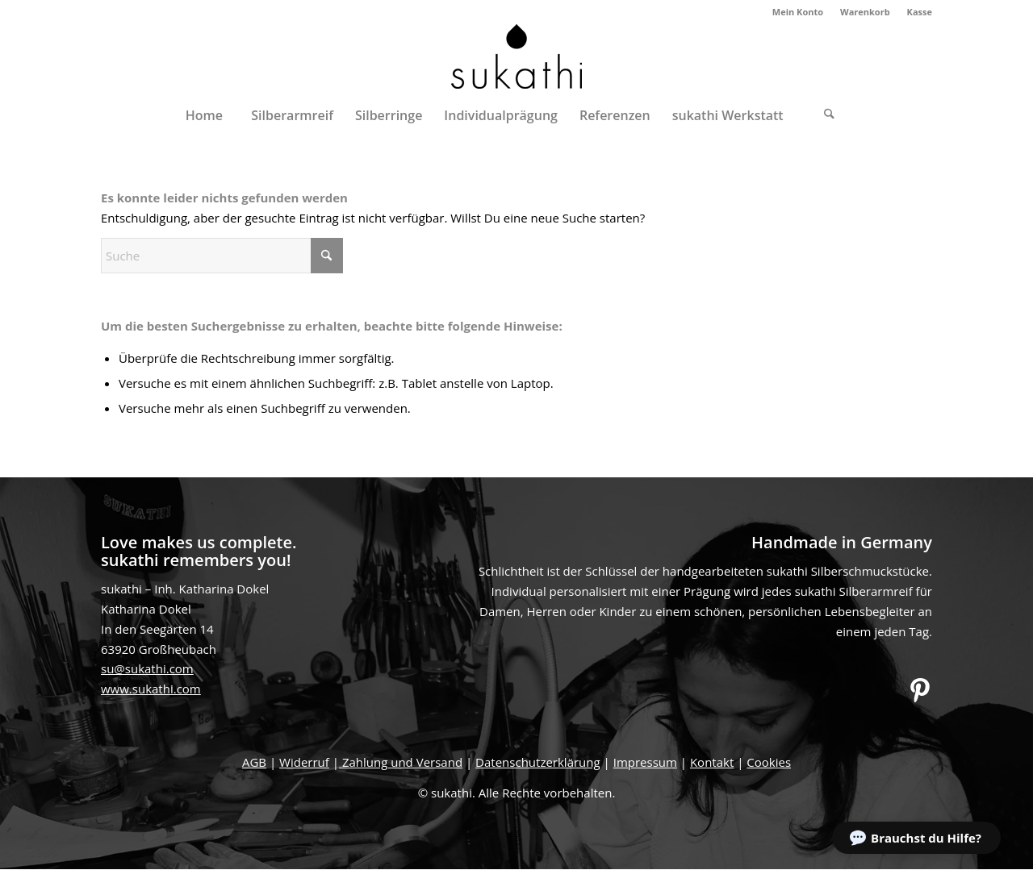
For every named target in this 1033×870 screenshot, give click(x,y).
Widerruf (304, 762)
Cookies (769, 762)
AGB (254, 762)
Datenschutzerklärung (537, 762)
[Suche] (829, 115)
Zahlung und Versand (400, 762)
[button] (916, 838)
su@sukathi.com (147, 668)
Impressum (645, 762)
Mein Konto (797, 12)
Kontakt (712, 762)
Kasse (919, 12)
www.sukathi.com (151, 689)
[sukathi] (516, 59)
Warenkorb (865, 12)
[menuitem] (798, 12)
